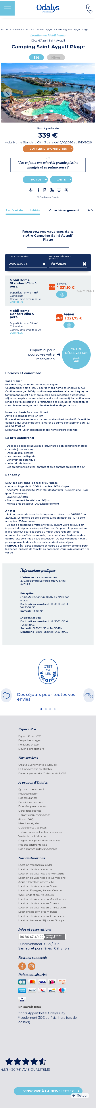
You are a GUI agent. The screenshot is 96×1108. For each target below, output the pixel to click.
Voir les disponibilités (48, 148)
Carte (61, 179)
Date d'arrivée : (19, 258)
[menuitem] (48, 736)
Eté (36, 57)
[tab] (22, 210)
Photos (35, 179)
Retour (80, 1096)
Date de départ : (60, 258)
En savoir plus (29, 1007)
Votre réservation (76, 354)
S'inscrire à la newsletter (48, 1091)
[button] (48, 197)
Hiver (56, 57)
